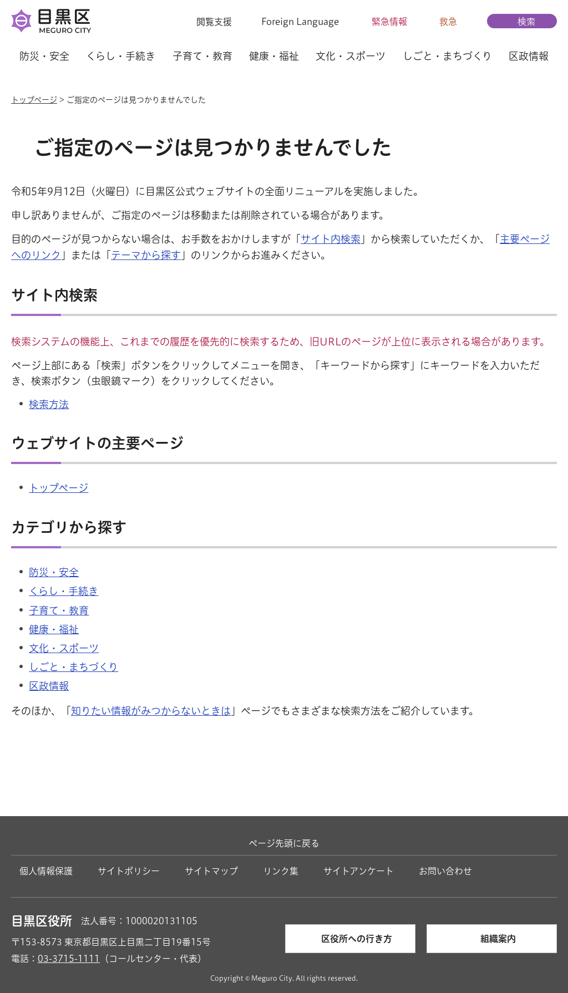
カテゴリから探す (68, 527)
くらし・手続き (63, 591)
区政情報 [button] (529, 56)
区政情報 (49, 686)
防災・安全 (54, 572)
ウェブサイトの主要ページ (97, 443)
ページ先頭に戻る (284, 843)
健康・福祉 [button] (274, 56)
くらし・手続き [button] (120, 56)
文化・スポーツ (64, 648)
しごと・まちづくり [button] (447, 56)
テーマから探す (146, 255)
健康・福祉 (54, 629)
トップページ (34, 100)
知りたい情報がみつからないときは (151, 711)
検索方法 (49, 404)
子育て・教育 (59, 610)
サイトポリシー (129, 871)
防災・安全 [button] (44, 56)
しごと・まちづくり (73, 667)
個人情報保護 (46, 871)
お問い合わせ (445, 871)
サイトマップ (211, 871)
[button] (207, 21)
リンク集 (280, 871)
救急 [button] (448, 21)
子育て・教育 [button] (202, 56)
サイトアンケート (358, 871)
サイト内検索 (331, 239)
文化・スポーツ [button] (351, 56)
